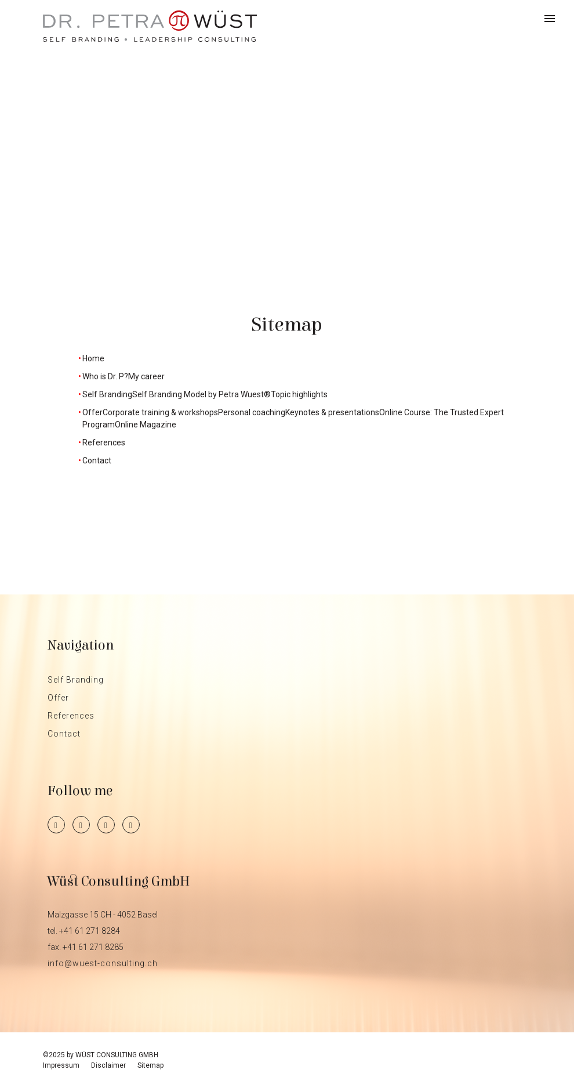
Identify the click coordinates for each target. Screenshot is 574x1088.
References (71, 715)
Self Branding (76, 679)
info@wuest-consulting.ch (103, 963)
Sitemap (150, 1065)
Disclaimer (108, 1065)
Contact (64, 733)
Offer (58, 697)
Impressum (61, 1065)
